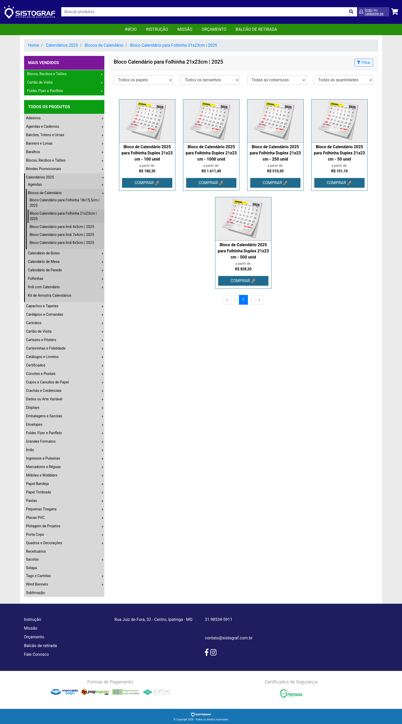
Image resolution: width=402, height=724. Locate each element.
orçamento (214, 29)
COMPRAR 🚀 (147, 182)
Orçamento (34, 636)
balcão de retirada (256, 29)
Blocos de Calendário (104, 45)
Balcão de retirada (40, 645)
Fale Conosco (36, 654)
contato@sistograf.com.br (229, 638)
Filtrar (363, 63)
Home (33, 45)
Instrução (157, 29)
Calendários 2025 (62, 45)
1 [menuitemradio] (243, 299)
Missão (185, 29)
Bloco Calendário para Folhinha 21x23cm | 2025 (173, 45)
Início (131, 29)
